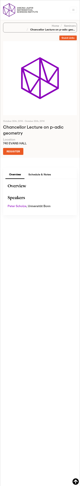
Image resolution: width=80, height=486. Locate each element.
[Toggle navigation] (73, 10)
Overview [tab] (15, 174)
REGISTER (13, 151)
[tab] (68, 38)
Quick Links (68, 37)
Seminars (69, 26)
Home (55, 26)
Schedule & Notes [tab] (39, 174)
